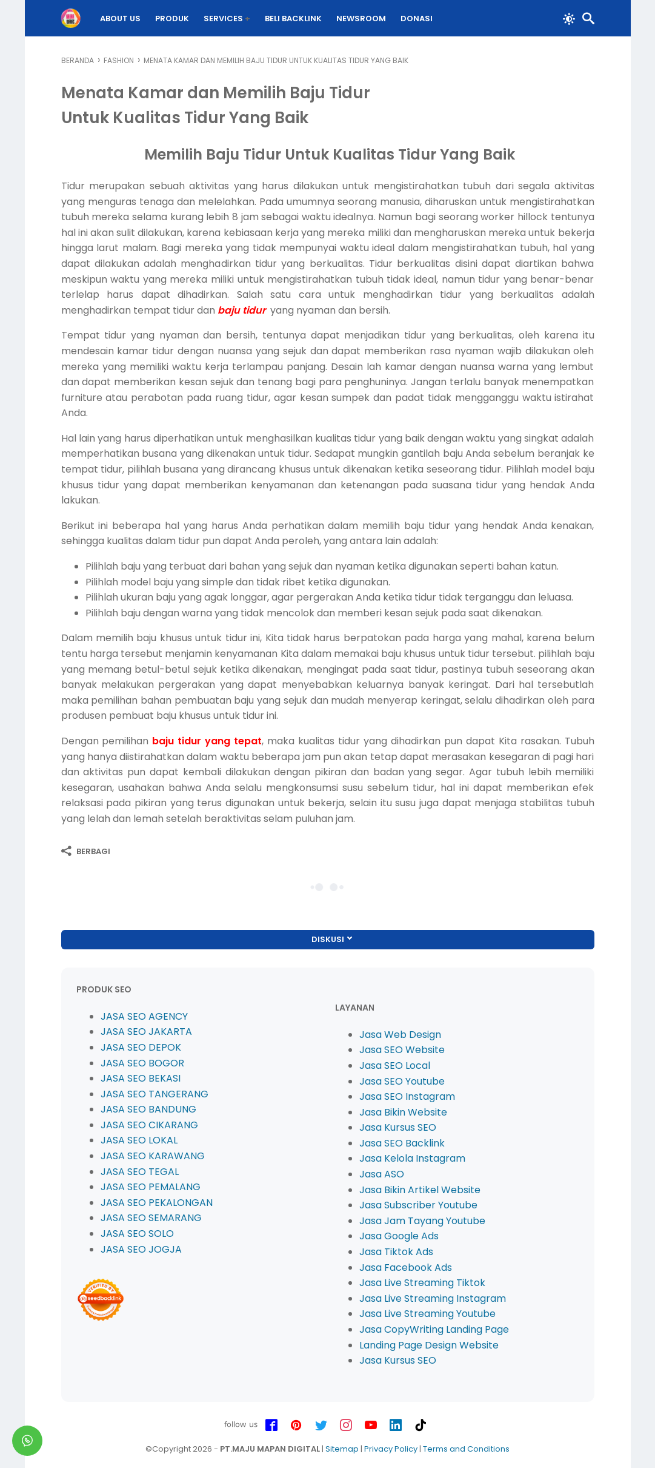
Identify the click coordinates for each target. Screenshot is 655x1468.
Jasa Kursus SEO (397, 1127)
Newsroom (361, 18)
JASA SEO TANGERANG (154, 1094)
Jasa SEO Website (402, 1050)
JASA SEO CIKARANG (149, 1125)
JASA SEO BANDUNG (148, 1109)
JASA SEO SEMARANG (151, 1218)
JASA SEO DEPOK (141, 1047)
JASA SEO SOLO (137, 1234)
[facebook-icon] (271, 1425)
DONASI (417, 18)
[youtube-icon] (371, 1425)
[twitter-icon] (321, 1425)
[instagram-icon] (346, 1425)
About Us (120, 18)
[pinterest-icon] (296, 1425)
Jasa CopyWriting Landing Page (434, 1329)
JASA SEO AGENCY (144, 1016)
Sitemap (342, 1449)
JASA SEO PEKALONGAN (157, 1203)
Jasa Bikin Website (403, 1112)
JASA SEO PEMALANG (151, 1187)
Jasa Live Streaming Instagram (432, 1298)
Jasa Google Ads (399, 1236)
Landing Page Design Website (429, 1345)
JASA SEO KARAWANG (153, 1156)
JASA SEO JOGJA (141, 1249)
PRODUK (172, 18)
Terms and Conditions (466, 1449)
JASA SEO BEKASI (141, 1078)
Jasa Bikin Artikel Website (419, 1190)
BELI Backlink (293, 18)
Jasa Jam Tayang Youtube (422, 1221)
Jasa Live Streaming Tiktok (422, 1283)
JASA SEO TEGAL (140, 1172)
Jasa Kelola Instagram (412, 1158)
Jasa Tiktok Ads (396, 1252)
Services (223, 18)
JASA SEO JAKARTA (146, 1032)
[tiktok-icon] (420, 1425)
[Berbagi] (85, 851)
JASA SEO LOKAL (139, 1140)
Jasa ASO (381, 1174)
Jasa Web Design (400, 1035)
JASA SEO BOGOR (142, 1063)
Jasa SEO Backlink (402, 1143)
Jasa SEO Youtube (402, 1081)
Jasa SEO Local (394, 1065)
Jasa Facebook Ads (405, 1267)
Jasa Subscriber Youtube (418, 1205)
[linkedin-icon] (396, 1425)
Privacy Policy (390, 1449)
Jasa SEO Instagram (407, 1096)
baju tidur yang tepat (207, 741)
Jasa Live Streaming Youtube (427, 1314)
